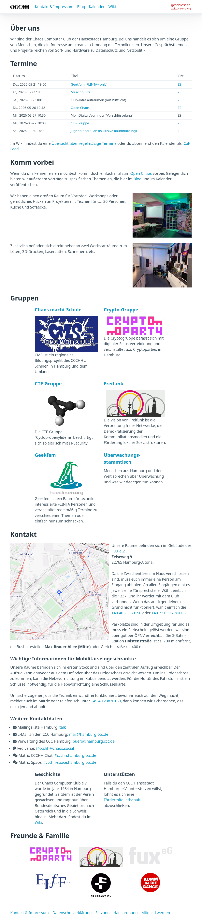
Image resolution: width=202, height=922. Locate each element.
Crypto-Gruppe (121, 309)
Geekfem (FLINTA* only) (89, 84)
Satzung (102, 912)
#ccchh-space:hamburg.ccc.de (69, 762)
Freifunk (113, 383)
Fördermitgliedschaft (122, 799)
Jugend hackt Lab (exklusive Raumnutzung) (104, 130)
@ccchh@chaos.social (55, 748)
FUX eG (117, 551)
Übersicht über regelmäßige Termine (84, 143)
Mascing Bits (80, 92)
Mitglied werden (155, 912)
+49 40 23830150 (126, 613)
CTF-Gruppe (80, 123)
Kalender (97, 6)
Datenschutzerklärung (72, 912)
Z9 (179, 84)
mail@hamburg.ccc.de (88, 734)
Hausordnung (125, 912)
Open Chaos (80, 107)
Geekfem (45, 455)
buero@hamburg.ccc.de (94, 741)
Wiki (112, 6)
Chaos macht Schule (58, 309)
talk (62, 727)
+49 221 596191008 (169, 613)
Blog (81, 6)
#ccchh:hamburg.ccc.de (75, 755)
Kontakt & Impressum (54, 6)
